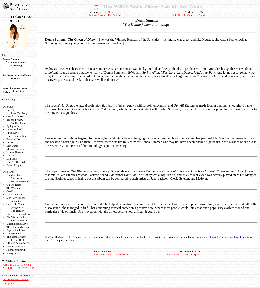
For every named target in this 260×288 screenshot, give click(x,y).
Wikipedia (8, 283)
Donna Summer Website (16, 279)
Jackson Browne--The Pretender (106, 15)
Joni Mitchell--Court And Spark (188, 15)
